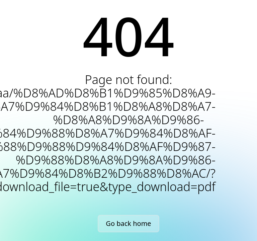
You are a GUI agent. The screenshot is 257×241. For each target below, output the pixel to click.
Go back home (128, 223)
